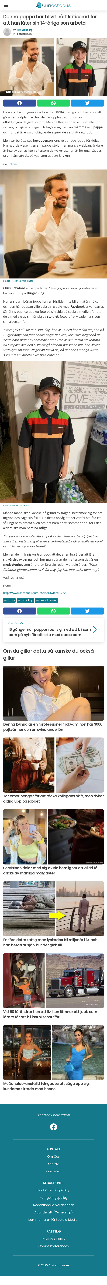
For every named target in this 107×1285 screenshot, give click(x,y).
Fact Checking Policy (53, 1190)
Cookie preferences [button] (53, 1246)
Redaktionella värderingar (53, 1205)
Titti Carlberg (24, 30)
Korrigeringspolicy (54, 1197)
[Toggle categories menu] (6, 5)
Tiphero (12, 164)
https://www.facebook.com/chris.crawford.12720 (35, 593)
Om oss (53, 1156)
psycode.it (53, 1171)
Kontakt (54, 1164)
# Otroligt (25, 600)
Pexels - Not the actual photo (18, 280)
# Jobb (9, 600)
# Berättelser (46, 600)
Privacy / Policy (53, 1239)
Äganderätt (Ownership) (53, 1212)
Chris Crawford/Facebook (16, 505)
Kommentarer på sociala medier (53, 1219)
